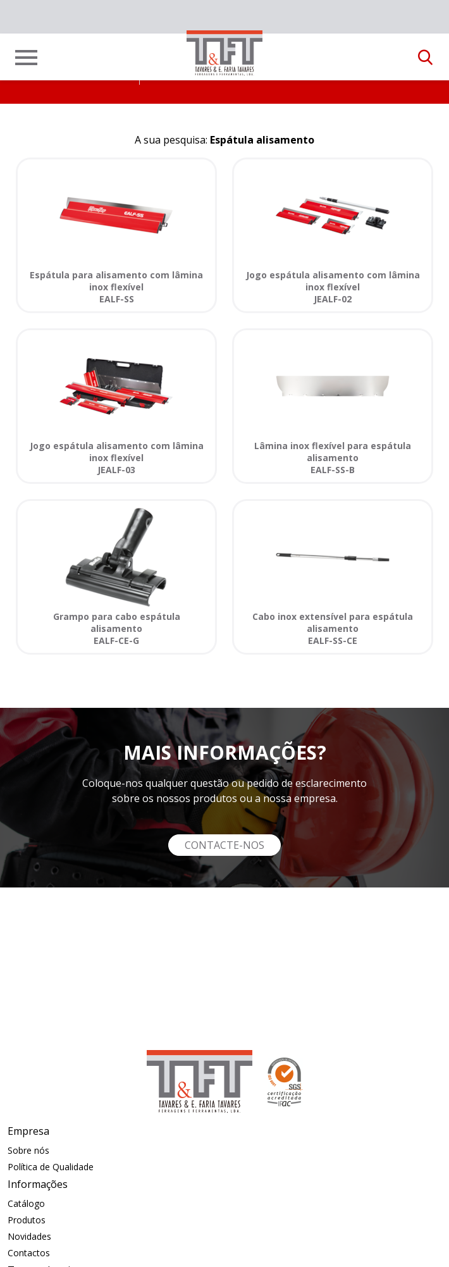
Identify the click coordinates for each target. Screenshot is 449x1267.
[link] (224, 53)
